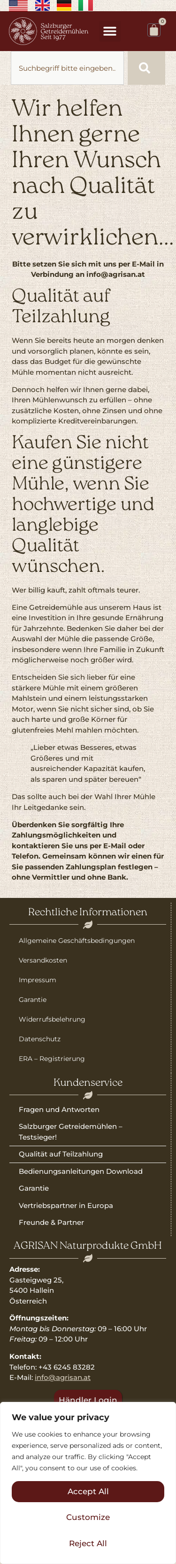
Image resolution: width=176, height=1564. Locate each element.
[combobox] (67, 68)
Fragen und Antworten (59, 1109)
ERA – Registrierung (52, 1058)
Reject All (88, 1543)
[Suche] (146, 68)
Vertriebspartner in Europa (66, 1205)
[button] (110, 31)
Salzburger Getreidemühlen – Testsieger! (70, 1131)
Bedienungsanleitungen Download (81, 1171)
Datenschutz (40, 1039)
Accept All (88, 1491)
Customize (88, 1517)
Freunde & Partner (51, 1222)
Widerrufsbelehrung (52, 1019)
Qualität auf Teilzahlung (61, 1153)
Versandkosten (43, 960)
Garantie (32, 999)
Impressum (37, 980)
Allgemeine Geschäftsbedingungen (77, 940)
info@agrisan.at (63, 1377)
